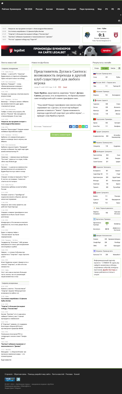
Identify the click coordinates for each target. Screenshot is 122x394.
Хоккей (76, 374)
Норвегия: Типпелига (103, 167)
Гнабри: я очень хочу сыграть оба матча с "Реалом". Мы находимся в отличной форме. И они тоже (13, 114)
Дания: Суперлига (102, 192)
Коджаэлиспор (98, 136)
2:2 (106, 239)
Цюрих (118, 162)
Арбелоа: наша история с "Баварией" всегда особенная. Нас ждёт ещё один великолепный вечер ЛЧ (14, 149)
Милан (118, 114)
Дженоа (117, 110)
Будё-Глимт (116, 177)
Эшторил (117, 123)
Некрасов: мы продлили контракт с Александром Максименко (30, 29)
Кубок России (9, 72)
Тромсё (95, 187)
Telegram (18, 388)
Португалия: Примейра (104, 119)
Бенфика (117, 126)
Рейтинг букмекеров (11, 9)
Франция (72, 9)
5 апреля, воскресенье (10, 283)
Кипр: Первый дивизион (104, 208)
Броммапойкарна (114, 239)
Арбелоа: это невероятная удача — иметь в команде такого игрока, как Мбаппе (14, 139)
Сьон (118, 155)
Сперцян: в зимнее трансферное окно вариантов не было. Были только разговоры (14, 214)
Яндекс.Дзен (9, 388)
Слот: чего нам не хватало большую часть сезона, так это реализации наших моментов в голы (14, 274)
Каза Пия (96, 126)
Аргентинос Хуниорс (97, 224)
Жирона (96, 95)
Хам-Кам (96, 184)
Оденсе (96, 199)
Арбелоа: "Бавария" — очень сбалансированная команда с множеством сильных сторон (11, 86)
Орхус (118, 203)
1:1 (106, 86)
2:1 (107, 162)
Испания (60, 9)
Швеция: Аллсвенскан (104, 235)
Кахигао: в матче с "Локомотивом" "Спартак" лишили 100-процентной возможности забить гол (13, 291)
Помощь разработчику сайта (39, 374)
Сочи (99, 28)
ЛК (119, 9)
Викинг (118, 171)
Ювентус (96, 110)
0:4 (107, 155)
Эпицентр (96, 146)
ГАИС (95, 246)
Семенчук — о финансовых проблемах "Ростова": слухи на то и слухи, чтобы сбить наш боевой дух (14, 159)
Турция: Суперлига (102, 132)
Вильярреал (116, 95)
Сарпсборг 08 (97, 174)
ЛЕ (112, 9)
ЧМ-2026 (28, 9)
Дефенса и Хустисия (116, 229)
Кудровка (117, 146)
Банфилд (117, 224)
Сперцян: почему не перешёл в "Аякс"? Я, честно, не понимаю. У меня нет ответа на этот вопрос (15, 179)
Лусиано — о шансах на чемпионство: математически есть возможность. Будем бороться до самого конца (14, 169)
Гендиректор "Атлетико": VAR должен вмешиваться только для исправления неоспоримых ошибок (15, 244)
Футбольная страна (22, 384)
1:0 (106, 95)
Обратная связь (20, 374)
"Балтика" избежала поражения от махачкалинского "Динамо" (30, 37)
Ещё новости (6, 360)
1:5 (107, 184)
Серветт (96, 158)
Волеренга (97, 171)
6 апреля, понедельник (10, 68)
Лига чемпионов (10, 82)
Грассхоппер (97, 155)
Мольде (96, 180)
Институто (96, 229)
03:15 (107, 229)
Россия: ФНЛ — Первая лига (106, 82)
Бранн (118, 184)
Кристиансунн (98, 177)
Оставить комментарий (61, 135)
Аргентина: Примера (103, 219)
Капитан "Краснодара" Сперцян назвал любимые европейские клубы (15, 131)
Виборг (95, 203)
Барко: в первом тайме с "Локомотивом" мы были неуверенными (10, 234)
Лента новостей (8, 63)
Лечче (95, 107)
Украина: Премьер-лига (104, 142)
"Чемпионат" (47, 126)
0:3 (107, 107)
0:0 (107, 104)
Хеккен (95, 239)
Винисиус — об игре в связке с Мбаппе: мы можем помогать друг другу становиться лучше (15, 104)
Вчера (97, 68)
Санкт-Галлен (97, 162)
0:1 (107, 77)
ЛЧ (106, 9)
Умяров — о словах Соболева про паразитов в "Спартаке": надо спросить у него (15, 254)
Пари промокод (87, 9)
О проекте (9, 374)
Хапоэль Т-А (97, 254)
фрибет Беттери (109, 270)
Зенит (65, 87)
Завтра (113, 68)
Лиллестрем (116, 180)
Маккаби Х (116, 254)
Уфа (94, 86)
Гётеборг (117, 242)
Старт (118, 174)
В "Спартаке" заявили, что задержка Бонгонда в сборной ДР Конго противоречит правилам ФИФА (14, 326)
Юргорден (117, 246)
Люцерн (117, 158)
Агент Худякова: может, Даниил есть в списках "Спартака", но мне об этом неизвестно (14, 264)
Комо (118, 104)
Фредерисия (116, 199)
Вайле (95, 196)
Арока (95, 123)
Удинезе (96, 104)
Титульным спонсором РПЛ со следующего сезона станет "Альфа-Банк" (14, 336)
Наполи (95, 114)
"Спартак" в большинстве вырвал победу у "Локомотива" (28, 34)
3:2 (107, 123)
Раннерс (117, 196)
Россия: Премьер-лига (101, 38)
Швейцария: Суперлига (104, 151)
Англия (49, 9)
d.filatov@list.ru (26, 386)
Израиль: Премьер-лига (104, 251)
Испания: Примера (102, 91)
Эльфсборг (97, 242)
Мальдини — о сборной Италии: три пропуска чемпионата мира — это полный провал (13, 354)
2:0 (107, 110)
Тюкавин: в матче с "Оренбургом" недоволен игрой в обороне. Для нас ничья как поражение (14, 197)
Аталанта (117, 107)
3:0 (107, 158)
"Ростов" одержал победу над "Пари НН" (22, 39)
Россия (39, 9)
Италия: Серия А (102, 100)
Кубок (7, 270)
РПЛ (59, 87)
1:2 (106, 203)
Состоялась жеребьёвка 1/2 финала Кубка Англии (26, 31)
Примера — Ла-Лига (11, 99)
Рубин (104, 28)
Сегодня (105, 68)
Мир (100, 9)
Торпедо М (116, 86)
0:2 (107, 213)
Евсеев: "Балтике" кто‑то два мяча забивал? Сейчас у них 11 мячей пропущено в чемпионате (13, 316)
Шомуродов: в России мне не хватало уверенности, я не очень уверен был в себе (14, 224)
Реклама (69, 374)
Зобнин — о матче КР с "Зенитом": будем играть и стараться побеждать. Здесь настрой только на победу (14, 76)
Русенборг (116, 187)
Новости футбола (40, 63)
